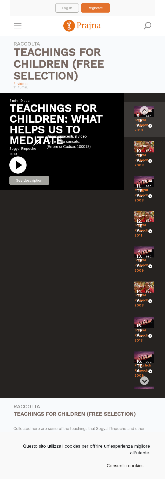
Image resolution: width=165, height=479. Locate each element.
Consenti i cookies (125, 465)
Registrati (95, 8)
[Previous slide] (144, 110)
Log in (67, 8)
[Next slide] (144, 380)
